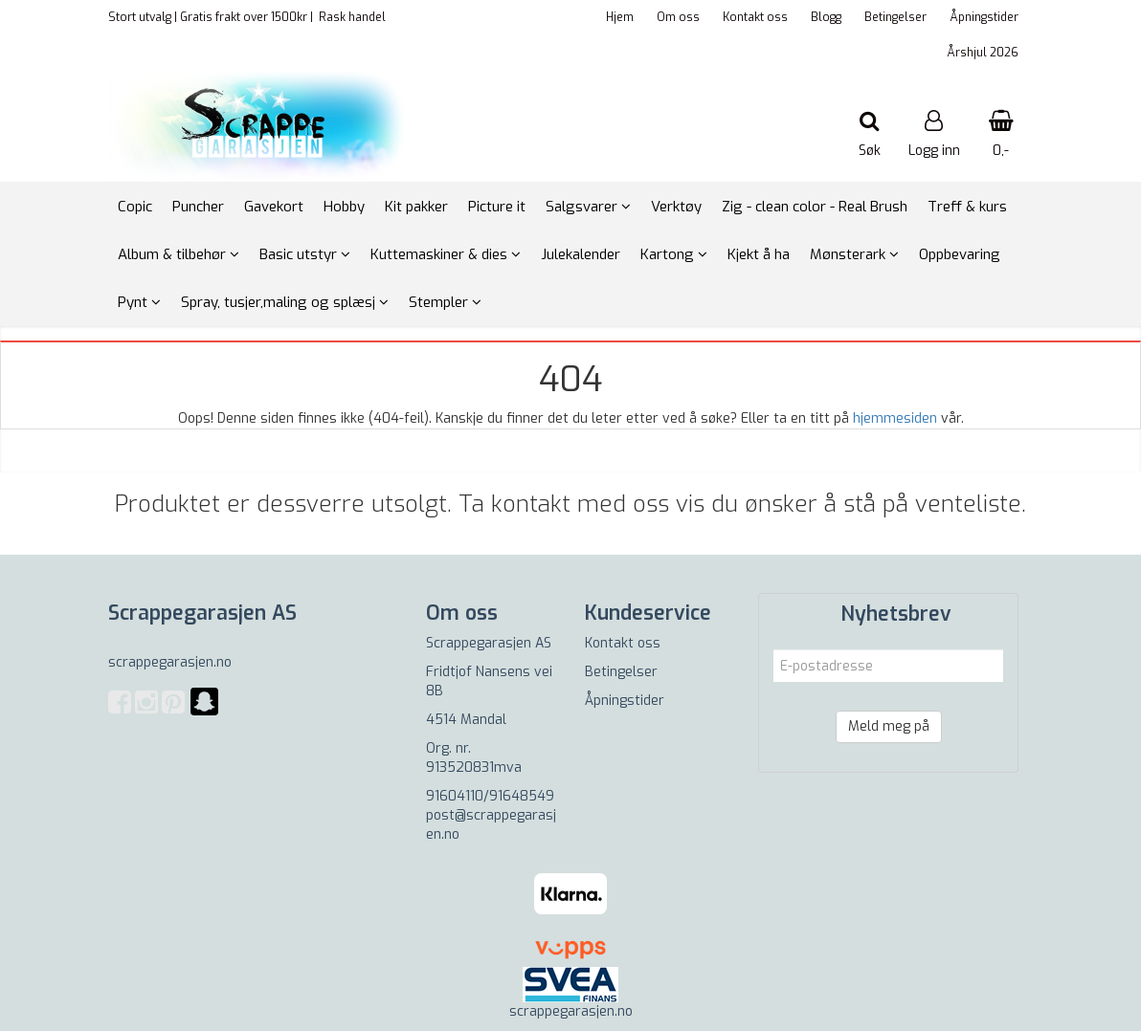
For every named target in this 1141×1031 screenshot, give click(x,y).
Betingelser (895, 17)
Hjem (620, 17)
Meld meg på (888, 726)
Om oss (678, 17)
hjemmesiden (895, 418)
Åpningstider (984, 17)
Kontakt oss (755, 17)
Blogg (826, 17)
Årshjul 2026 (982, 52)
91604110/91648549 (490, 796)
